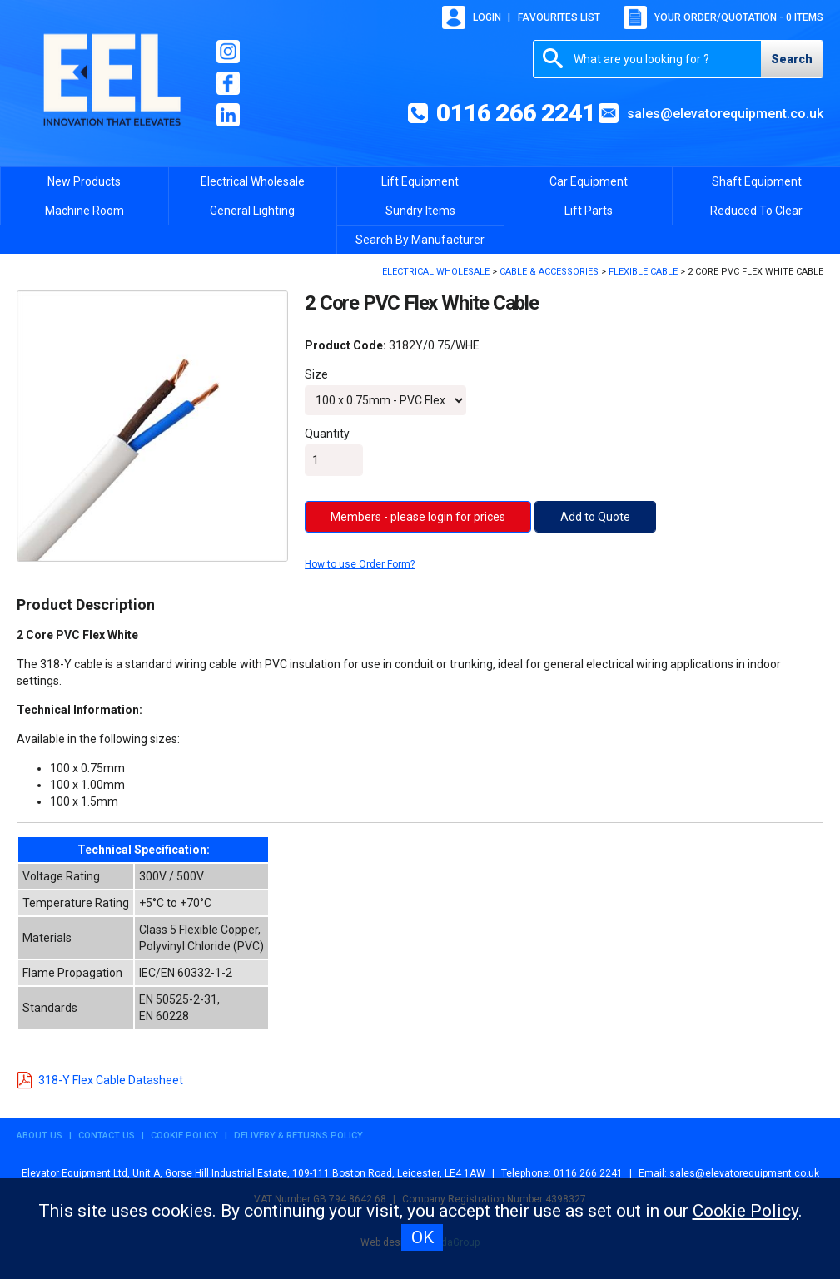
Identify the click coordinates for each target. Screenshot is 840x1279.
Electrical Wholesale (253, 181)
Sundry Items (420, 210)
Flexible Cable (643, 271)
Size (316, 374)
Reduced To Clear (756, 210)
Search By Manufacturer (420, 239)
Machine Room (84, 210)
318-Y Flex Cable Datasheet (100, 1080)
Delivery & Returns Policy (298, 1135)
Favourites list (559, 17)
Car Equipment (588, 181)
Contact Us (106, 1135)
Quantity (327, 433)
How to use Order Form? (360, 564)
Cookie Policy (184, 1135)
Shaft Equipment (757, 181)
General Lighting (252, 210)
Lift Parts (588, 210)
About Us (39, 1135)
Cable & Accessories (549, 271)
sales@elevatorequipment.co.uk (725, 113)
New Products (84, 181)
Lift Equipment (420, 181)
